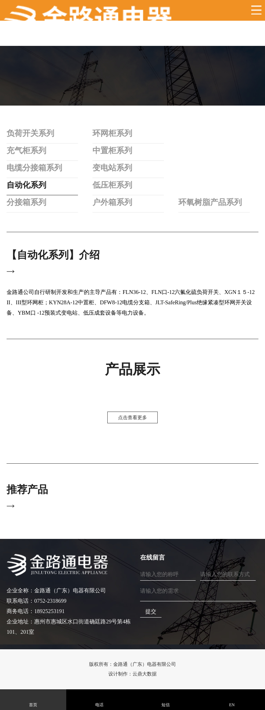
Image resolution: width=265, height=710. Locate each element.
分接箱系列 (27, 202)
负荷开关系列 (31, 133)
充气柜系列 (27, 150)
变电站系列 (113, 167)
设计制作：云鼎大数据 (132, 674)
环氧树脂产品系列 (212, 202)
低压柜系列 (113, 184)
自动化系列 (27, 184)
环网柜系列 (113, 133)
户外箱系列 (113, 202)
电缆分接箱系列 (36, 167)
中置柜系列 (113, 150)
